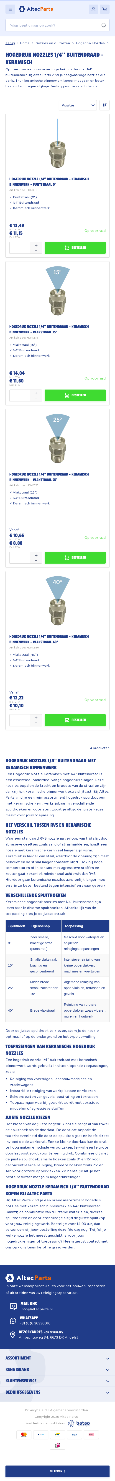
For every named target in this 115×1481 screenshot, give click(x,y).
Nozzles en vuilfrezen (53, 42)
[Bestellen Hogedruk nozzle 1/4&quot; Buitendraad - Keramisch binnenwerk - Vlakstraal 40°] (75, 720)
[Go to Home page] (36, 9)
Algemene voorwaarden (69, 1409)
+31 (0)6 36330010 (35, 1323)
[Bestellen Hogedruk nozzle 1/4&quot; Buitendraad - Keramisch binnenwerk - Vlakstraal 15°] (75, 395)
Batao (79, 1423)
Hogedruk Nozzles (90, 42)
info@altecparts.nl (36, 1308)
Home (25, 42)
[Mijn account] (93, 9)
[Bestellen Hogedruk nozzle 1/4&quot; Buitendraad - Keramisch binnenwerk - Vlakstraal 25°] (75, 558)
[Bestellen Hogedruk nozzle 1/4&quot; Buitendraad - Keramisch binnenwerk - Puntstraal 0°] (75, 248)
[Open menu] (10, 9)
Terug (10, 42)
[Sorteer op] (78, 105)
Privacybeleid (36, 1409)
